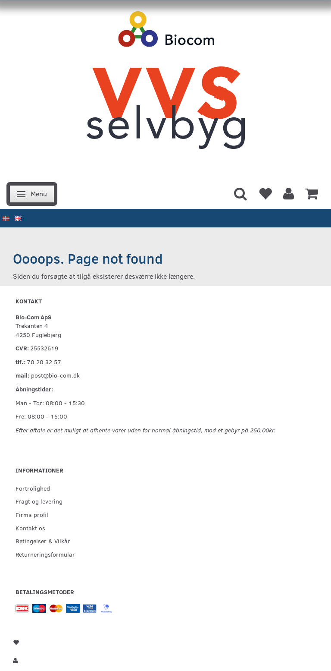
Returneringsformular (45, 554)
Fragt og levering (39, 501)
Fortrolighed (33, 488)
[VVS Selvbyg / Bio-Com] (165, 88)
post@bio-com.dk (55, 375)
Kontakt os (30, 527)
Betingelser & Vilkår (43, 540)
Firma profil (32, 514)
